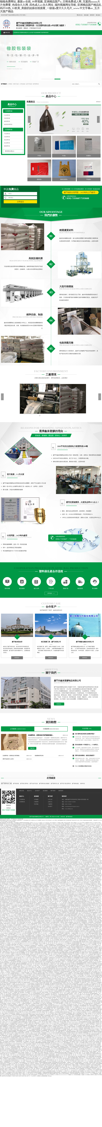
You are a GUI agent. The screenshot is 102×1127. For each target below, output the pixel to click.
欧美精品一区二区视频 (93, 966)
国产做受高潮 (76, 1050)
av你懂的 (46, 945)
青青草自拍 (61, 876)
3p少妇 (54, 981)
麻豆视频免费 (3, 822)
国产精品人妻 (14, 838)
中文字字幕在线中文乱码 (32, 1062)
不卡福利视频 (63, 1001)
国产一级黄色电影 (94, 846)
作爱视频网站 (83, 944)
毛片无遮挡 (17, 880)
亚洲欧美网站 (71, 902)
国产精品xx (65, 923)
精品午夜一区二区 (68, 921)
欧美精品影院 (15, 994)
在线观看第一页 (66, 934)
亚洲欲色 (58, 1045)
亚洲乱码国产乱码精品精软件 (39, 916)
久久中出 (12, 913)
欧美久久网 (29, 891)
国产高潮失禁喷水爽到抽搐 (18, 911)
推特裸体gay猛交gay (42, 950)
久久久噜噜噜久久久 (75, 843)
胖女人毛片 (54, 910)
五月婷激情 (86, 892)
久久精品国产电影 (62, 903)
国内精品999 (75, 998)
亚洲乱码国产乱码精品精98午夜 (67, 929)
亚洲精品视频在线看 (50, 871)
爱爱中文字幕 (93, 1045)
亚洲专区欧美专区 (78, 903)
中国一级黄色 (5, 1020)
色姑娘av (98, 826)
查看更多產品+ (10, 151)
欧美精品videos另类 (21, 858)
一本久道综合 (90, 921)
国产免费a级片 (70, 937)
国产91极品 (88, 827)
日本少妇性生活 (21, 870)
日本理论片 (51, 1052)
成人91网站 (10, 1029)
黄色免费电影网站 (30, 855)
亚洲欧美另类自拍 (84, 851)
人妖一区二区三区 (97, 992)
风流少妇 (23, 826)
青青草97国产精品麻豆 (40, 905)
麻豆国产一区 (98, 1017)
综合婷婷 (44, 1041)
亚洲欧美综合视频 (56, 881)
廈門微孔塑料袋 (24, 783)
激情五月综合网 (18, 905)
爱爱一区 (5, 857)
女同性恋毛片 (31, 840)
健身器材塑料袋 (8, 124)
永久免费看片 (16, 1034)
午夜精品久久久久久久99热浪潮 (71, 849)
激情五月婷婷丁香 (28, 857)
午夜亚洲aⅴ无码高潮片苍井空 (81, 859)
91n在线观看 (12, 855)
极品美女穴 (83, 931)
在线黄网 (51, 980)
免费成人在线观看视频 (33, 915)
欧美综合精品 (56, 1005)
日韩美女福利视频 (28, 969)
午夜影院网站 (29, 1066)
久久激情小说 (99, 955)
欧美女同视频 (49, 864)
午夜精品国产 (56, 844)
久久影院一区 (91, 833)
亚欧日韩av (27, 1032)
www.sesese (45, 991)
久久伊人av (71, 886)
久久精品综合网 (18, 954)
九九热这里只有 (50, 838)
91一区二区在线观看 (97, 868)
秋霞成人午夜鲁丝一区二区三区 (49, 831)
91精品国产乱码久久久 (43, 955)
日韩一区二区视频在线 (75, 1007)
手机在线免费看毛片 (42, 827)
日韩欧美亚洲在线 (10, 832)
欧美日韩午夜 (44, 1055)
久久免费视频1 (13, 843)
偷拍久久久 (20, 876)
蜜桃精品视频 (87, 1028)
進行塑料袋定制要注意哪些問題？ (85, 734)
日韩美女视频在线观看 (47, 981)
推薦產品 (31, 102)
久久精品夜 (79, 897)
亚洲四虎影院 (72, 1017)
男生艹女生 (9, 1008)
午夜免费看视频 (59, 944)
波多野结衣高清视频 (45, 913)
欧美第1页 (86, 826)
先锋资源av (20, 857)
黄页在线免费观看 (34, 886)
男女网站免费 (24, 825)
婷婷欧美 (84, 1051)
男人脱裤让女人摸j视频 (33, 868)
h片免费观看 (12, 1024)
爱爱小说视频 (6, 853)
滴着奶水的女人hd (81, 948)
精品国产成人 (25, 846)
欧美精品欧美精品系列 (13, 892)
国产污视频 (73, 985)
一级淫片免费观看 (95, 938)
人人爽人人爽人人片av (21, 1045)
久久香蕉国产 (97, 878)
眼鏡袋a (39, 179)
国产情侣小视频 (67, 916)
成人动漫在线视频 (37, 1017)
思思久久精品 (22, 1073)
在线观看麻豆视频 (87, 847)
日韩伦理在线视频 (36, 1028)
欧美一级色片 (22, 910)
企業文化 (50, 801)
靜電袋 (10, 84)
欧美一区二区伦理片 (94, 927)
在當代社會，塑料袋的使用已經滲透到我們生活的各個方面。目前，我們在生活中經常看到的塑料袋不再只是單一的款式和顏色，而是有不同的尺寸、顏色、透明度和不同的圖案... (87, 738)
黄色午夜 (69, 889)
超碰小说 (74, 827)
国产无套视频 (23, 883)
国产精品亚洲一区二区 (19, 932)
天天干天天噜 (73, 824)
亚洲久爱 (23, 860)
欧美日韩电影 (82, 997)
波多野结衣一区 (68, 941)
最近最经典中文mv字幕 (61, 848)
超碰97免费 (19, 828)
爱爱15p (65, 828)
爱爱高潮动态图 (78, 981)
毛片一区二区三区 (14, 1055)
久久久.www (61, 1036)
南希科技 (82, 783)
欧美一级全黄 (89, 1051)
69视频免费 (93, 1001)
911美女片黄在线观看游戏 (14, 886)
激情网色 (92, 959)
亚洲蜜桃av (46, 885)
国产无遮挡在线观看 (76, 956)
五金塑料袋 (7, 115)
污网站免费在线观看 (46, 931)
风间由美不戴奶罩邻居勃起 (8, 833)
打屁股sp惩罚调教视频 (16, 824)
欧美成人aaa (39, 889)
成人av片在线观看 (88, 919)
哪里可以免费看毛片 (56, 841)
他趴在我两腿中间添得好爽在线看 (28, 875)
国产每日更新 (33, 901)
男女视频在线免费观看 (5, 1064)
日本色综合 (89, 1044)
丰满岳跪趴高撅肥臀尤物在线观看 (7, 1045)
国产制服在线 (43, 1039)
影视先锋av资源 (55, 951)
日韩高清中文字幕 (85, 956)
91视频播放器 (31, 913)
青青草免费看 (18, 913)
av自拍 (65, 1026)
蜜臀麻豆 (23, 1046)
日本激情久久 (91, 830)
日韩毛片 (98, 1024)
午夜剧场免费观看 (58, 991)
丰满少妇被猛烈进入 (4, 982)
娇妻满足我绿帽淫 (95, 1034)
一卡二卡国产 (13, 915)
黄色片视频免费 (57, 891)
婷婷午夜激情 (43, 838)
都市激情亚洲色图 (35, 987)
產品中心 (27, 32)
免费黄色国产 (21, 1004)
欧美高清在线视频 (12, 1030)
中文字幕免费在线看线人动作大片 (56, 992)
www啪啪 (14, 831)
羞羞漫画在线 (28, 852)
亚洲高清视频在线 (70, 935)
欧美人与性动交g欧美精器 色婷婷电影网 (76, 908)
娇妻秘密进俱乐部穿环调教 (68, 953)
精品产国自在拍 (60, 831)
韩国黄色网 (40, 945)
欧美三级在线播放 (26, 842)
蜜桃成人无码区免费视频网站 (90, 843)
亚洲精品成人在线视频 (31, 910)
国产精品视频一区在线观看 (13, 822)
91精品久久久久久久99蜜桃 (60, 908)
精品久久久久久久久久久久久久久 (83, 977)
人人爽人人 (71, 842)
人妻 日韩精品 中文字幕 (54, 928)
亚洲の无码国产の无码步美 (6, 1004)
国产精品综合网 (48, 1064)
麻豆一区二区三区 (60, 967)
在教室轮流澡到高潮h (19, 991)
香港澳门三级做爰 (46, 922)
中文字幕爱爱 (11, 1005)
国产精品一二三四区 (36, 1021)
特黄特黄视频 (12, 1041)
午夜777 (36, 855)
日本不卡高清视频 (63, 927)
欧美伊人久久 (95, 905)
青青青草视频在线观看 (97, 863)
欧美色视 (96, 864)
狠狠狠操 (76, 1073)
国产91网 (13, 842)
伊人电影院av (32, 1042)
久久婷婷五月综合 (84, 1050)
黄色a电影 (32, 961)
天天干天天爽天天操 (16, 1017)
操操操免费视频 (95, 1021)
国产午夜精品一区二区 (49, 926)
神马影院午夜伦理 (43, 908)
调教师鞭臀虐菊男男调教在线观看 (24, 835)
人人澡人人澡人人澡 (62, 892)
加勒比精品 (44, 1017)
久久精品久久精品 (10, 998)
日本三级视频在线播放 (23, 1015)
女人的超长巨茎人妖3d (57, 894)
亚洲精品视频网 (14, 1048)
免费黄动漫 (29, 864)
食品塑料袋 (7, 143)
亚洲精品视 (34, 937)
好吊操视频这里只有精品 (24, 847)
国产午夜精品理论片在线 (52, 965)
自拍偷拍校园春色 (12, 1028)
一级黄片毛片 (50, 953)
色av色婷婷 (18, 1002)
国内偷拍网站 (69, 865)
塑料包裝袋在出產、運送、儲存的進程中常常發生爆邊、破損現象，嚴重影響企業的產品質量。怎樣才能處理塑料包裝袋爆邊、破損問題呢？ (87, 760)
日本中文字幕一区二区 (94, 855)
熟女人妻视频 (97, 838)
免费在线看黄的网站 (97, 879)
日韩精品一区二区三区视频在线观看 (28, 946)
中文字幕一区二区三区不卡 (29, 1040)
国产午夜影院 (94, 873)
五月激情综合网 (53, 886)
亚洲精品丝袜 (89, 1053)
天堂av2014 (51, 1023)
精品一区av (68, 884)
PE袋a (39, 155)
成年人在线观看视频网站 (21, 844)
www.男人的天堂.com (45, 999)
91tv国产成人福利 (75, 967)
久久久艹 (36, 906)
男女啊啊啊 (33, 841)
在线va (18, 967)
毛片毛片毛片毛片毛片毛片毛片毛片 (44, 919)
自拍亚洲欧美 (8, 1073)
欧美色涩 (7, 855)
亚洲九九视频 (85, 1039)
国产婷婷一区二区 (73, 897)
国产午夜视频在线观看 (26, 1036)
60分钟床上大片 (19, 955)
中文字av (30, 869)
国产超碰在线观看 (60, 851)
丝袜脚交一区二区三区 (41, 989)
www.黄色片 (2, 957)
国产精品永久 (73, 833)
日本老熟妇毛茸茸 (38, 983)
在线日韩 (99, 1032)
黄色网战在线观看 (30, 849)
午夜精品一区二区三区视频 (6, 1034)
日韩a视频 (32, 832)
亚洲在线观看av (79, 1062)
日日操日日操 (42, 1067)
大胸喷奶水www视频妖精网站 (76, 878)
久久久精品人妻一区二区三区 (70, 1003)
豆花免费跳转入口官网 (29, 831)
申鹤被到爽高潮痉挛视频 (81, 901)
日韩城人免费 (60, 822)
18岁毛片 (22, 1029)
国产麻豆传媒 (99, 844)
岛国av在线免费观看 (9, 865)
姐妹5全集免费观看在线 (35, 896)
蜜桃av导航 (33, 858)
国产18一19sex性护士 (32, 1076)
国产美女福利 (24, 840)
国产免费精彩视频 (42, 1034)
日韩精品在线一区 (62, 948)
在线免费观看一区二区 (9, 1062)
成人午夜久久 (23, 983)
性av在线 (80, 847)
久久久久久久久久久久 (85, 967)
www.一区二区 (84, 996)
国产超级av (57, 1023)
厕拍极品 (4, 883)
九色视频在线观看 (31, 988)
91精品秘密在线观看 (70, 870)
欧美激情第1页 (19, 867)
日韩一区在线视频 (22, 1048)
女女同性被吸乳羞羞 (49, 880)
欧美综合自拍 (78, 1023)
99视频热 (18, 1046)
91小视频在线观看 (80, 949)
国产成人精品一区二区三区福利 (57, 833)
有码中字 (30, 833)
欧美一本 (52, 900)
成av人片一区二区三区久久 (93, 987)
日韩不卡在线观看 (44, 843)
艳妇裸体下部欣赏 (82, 998)
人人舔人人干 (80, 853)
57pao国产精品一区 (77, 900)
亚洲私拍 (14, 885)
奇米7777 (38, 1040)
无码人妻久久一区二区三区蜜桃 (68, 988)
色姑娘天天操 (87, 918)
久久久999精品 (61, 874)
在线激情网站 (22, 871)
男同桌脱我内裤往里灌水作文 (9, 835)
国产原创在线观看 (40, 1064)
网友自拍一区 (19, 890)
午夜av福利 (2, 991)
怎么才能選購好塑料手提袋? (83, 766)
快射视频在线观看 (75, 944)
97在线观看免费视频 (10, 948)
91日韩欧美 (86, 887)
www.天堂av (24, 988)
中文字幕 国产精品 (33, 940)
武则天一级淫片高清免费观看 (26, 903)
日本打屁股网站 (54, 876)
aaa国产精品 (36, 926)
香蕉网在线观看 (61, 965)
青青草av (90, 988)
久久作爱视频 (56, 889)
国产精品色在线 (77, 910)
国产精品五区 (92, 892)
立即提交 (20, 202)
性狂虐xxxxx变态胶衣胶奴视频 (52, 835)
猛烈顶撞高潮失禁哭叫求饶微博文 (51, 847)
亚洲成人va (52, 1074)
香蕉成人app (17, 916)
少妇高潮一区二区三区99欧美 (91, 934)
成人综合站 (22, 900)
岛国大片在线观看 (96, 1007)
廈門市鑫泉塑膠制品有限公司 (67, 680)
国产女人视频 (31, 1001)
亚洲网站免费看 (71, 828)
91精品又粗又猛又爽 (12, 857)
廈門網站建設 (75, 783)
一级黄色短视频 (95, 827)
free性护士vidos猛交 (59, 985)
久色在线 (48, 905)
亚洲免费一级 (43, 873)
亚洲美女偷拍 (28, 1053)
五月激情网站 (70, 903)
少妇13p (70, 900)
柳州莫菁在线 (66, 855)
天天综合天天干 (92, 1039)
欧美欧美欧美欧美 (15, 900)
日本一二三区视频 (13, 1066)
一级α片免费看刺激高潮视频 (49, 1007)
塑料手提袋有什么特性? (8, 759)
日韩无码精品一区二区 (15, 860)
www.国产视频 (80, 975)
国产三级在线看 (94, 836)
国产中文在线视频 (63, 954)
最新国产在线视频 (52, 827)
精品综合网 (67, 833)
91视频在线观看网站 (65, 840)
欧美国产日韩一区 (21, 830)
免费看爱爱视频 (38, 831)
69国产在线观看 (55, 1068)
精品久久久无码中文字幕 (58, 824)
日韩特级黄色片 (15, 871)
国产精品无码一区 (47, 841)
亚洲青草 (34, 899)
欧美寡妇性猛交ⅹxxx (97, 941)
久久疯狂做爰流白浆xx (40, 830)
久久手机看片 (8, 972)
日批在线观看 (82, 874)
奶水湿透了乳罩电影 (79, 852)
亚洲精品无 (49, 949)
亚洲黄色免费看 (74, 862)
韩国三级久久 (94, 884)
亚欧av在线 (91, 1037)
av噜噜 (81, 843)
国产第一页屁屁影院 (69, 910)
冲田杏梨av (38, 967)
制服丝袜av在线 (38, 840)
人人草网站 (72, 996)
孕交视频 (68, 989)
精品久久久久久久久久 (16, 988)
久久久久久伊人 (66, 944)
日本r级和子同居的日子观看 (15, 895)
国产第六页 (20, 1023)
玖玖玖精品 (44, 863)
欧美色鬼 (91, 1061)
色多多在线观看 (48, 859)
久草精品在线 (23, 1007)
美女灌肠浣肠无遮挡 (88, 1003)
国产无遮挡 (23, 916)
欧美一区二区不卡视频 (29, 971)
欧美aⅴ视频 (13, 830)
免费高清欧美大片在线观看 (10, 923)
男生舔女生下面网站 (81, 1035)
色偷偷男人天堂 (40, 910)
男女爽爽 (11, 938)
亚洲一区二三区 (74, 989)
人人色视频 (62, 928)
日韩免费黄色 (59, 934)
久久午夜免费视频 (70, 905)
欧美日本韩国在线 (51, 989)
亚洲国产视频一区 (87, 863)
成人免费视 (82, 953)
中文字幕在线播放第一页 (15, 826)
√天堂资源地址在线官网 (54, 843)
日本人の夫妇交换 (8, 831)
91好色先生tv (54, 857)
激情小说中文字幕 (89, 949)
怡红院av (17, 1007)
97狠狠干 (94, 915)
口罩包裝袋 (22, 84)
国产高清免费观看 (15, 837)
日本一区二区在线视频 (52, 1039)
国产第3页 (53, 1042)
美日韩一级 (33, 847)
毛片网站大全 (36, 833)
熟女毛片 (11, 1035)
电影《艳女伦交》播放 (13, 847)
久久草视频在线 (68, 943)
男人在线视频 (32, 1051)
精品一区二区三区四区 (19, 889)
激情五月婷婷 (97, 830)
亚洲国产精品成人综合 (5, 824)
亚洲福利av (15, 1004)
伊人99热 (75, 846)
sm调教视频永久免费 (50, 830)
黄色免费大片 (42, 987)
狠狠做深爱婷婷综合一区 (84, 849)
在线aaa (30, 918)
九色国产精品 (75, 874)
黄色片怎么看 (33, 954)
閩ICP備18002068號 (54, 816)
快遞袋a (88, 155)
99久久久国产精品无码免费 (19, 1069)
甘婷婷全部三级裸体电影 (31, 848)
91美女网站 (94, 831)
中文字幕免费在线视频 (46, 842)
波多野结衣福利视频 (4, 962)
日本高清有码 (62, 1067)
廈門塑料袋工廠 (6, 783)
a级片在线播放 (8, 891)
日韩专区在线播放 (89, 870)
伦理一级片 (53, 1008)
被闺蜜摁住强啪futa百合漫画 (28, 851)
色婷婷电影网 (11, 908)
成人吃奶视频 (39, 939)
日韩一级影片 (38, 1041)
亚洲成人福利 (23, 998)
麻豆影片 (71, 1019)
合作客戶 (32, 32)
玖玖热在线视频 (60, 867)
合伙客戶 (50, 806)
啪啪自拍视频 (47, 848)
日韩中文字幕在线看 (70, 945)
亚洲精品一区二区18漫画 (19, 935)
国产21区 (45, 891)
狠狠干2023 (63, 832)
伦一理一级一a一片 (75, 1055)
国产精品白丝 (54, 994)
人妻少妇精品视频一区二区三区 (46, 906)
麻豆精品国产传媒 (76, 955)
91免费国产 (53, 826)
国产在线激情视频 (60, 827)
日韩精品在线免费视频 (92, 962)
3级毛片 (74, 1013)
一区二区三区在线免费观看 (54, 890)
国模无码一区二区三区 (36, 924)
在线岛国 (57, 825)
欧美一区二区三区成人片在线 (94, 996)
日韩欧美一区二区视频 (87, 917)
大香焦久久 (64, 961)
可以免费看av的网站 (63, 951)
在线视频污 (8, 980)
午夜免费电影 (41, 848)
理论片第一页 (44, 993)
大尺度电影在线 (5, 841)
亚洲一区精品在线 (27, 1061)
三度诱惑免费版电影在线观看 (71, 847)
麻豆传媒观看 (51, 883)
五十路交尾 (84, 881)
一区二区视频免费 (94, 1073)
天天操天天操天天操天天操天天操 (11, 849)
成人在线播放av (87, 1066)
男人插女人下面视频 (28, 853)
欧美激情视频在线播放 (94, 957)
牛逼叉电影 (26, 838)
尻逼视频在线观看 (37, 890)
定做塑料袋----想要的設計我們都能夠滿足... (41, 735)
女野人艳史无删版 (70, 965)
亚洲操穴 (75, 975)
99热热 (51, 938)
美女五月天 (64, 957)
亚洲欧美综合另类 (71, 880)
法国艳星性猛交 (25, 854)
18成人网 (56, 977)
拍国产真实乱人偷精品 (10, 854)
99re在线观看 (37, 1001)
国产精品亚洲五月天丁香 (48, 977)
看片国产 (14, 896)
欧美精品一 (64, 917)
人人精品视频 (62, 869)
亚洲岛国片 (46, 957)
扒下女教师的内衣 (71, 854)
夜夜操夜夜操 (42, 869)
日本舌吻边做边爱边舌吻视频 (48, 967)
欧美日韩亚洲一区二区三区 (12, 1015)
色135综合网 (32, 846)
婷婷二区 (28, 1045)
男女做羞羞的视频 (36, 932)
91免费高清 (64, 912)
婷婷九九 (97, 885)
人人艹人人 (57, 1004)
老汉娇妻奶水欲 (21, 906)
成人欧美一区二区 (4, 895)
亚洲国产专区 (51, 1017)
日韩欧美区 (80, 1028)
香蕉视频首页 (50, 971)
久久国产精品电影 (25, 1002)
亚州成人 (81, 876)
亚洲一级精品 (76, 871)
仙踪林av (55, 933)
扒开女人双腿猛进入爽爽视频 (71, 895)
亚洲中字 (14, 996)
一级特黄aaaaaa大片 (30, 830)
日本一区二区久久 (44, 932)
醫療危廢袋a (64, 179)
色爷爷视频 (39, 927)
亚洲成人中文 (52, 955)
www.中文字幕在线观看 (44, 1046)
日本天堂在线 (35, 824)
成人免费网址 (26, 1041)
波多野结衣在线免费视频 (95, 956)
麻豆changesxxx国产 (31, 883)
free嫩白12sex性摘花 (85, 1074)
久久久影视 (70, 917)
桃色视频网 (93, 848)
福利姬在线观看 (57, 840)
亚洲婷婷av (69, 948)
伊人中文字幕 (25, 1005)
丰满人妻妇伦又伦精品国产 (77, 918)
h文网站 (70, 923)
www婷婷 (28, 1072)
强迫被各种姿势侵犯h (14, 912)
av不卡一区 (56, 959)
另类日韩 (24, 1037)
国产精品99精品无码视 (65, 964)
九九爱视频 (81, 899)
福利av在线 (37, 838)
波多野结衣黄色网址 (59, 838)
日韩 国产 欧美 (45, 946)
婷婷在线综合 (9, 927)
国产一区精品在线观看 (42, 828)
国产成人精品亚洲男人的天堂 (7, 869)
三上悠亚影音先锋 (20, 1053)
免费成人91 (45, 851)
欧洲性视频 (81, 836)
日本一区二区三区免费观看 (12, 1021)
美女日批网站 (61, 933)
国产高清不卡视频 (97, 919)
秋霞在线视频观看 (26, 977)
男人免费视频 (39, 1073)
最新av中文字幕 (94, 1066)
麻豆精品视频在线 (4, 887)
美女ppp (5, 889)
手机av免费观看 (32, 1012)
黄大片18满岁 (67, 992)
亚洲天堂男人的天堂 (44, 1018)
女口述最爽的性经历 (23, 994)
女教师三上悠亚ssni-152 (77, 841)
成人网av (95, 948)
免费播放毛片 (47, 994)
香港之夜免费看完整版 (52, 948)
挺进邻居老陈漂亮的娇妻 (36, 1072)
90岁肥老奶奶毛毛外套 (15, 1047)
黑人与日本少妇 (54, 954)
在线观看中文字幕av (6, 907)
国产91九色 (37, 832)
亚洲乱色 (86, 945)
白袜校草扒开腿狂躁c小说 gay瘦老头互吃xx (28, 976)
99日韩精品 (43, 1028)
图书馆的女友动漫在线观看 (30, 919)
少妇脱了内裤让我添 (67, 983)
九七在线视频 (23, 949)
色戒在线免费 (32, 1005)
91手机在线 (66, 826)
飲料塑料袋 (36, 84)
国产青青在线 (89, 896)
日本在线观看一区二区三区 (56, 917)
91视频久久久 (71, 1074)
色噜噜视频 (84, 987)
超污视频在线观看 (6, 949)
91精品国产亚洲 (57, 938)
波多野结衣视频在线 (35, 985)
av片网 (43, 935)
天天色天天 (17, 998)
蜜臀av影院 (80, 855)
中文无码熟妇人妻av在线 (10, 945)
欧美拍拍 (66, 1028)
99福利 (64, 858)
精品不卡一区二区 (30, 859)
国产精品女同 (88, 852)
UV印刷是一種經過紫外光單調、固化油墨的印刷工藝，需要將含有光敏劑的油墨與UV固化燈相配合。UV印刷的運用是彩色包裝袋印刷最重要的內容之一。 (87, 749)
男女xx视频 (93, 832)
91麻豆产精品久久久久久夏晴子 (19, 864)
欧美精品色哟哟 (89, 948)
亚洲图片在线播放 (71, 1026)
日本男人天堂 (50, 1028)
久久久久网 (78, 988)
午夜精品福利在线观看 (67, 841)
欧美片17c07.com (34, 822)
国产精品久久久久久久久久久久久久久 (25, 944)
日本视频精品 (17, 859)
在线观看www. (7, 961)
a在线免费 (44, 1073)
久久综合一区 (27, 1029)
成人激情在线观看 (38, 997)
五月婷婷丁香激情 (51, 950)
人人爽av (16, 938)
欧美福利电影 (77, 931)
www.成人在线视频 (10, 973)
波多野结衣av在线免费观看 (60, 880)
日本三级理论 (91, 859)
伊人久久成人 (25, 1012)
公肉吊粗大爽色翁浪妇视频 (31, 951)
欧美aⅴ (3, 1073)
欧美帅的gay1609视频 (45, 826)
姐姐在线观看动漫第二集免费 (25, 1021)
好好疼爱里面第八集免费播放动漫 (33, 1050)
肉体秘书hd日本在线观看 (30, 865)
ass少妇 (78, 938)
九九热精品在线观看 (25, 908)
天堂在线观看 (37, 953)
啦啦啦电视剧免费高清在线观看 (93, 867)
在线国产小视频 (18, 977)
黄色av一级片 (46, 853)
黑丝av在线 (96, 921)
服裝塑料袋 (7, 121)
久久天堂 (84, 950)
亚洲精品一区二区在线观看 (31, 870)
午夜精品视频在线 (56, 970)
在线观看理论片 (34, 945)
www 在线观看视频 (37, 1010)
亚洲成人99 (87, 1042)
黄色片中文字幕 (37, 941)
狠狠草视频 (14, 944)
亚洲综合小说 (67, 985)
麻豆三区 (76, 965)
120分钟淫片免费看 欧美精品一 (54, 873)
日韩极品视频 (74, 840)
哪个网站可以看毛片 (50, 985)
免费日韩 (98, 973)
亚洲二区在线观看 (54, 868)
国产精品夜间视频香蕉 (21, 855)
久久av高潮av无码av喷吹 (94, 865)
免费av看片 (47, 954)
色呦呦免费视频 (45, 1010)
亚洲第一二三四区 (70, 869)
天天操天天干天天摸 (91, 825)
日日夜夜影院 (27, 945)
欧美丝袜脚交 (37, 986)
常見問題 (86, 728)
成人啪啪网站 (67, 838)
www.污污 (48, 916)
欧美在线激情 (34, 1074)
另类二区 (94, 852)
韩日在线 (63, 885)
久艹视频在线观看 (40, 921)
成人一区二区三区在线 (57, 858)
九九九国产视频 (98, 837)
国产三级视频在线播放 (61, 989)
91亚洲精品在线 (78, 1014)
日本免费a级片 (98, 875)
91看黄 (86, 854)
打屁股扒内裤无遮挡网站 (44, 886)
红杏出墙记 (56, 1017)
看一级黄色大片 (37, 1068)
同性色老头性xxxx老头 (87, 906)
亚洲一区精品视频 (36, 852)
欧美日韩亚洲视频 (42, 1026)
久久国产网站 (92, 1040)
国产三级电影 (42, 864)
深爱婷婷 (24, 895)
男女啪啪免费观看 (91, 844)
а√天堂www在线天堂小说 (55, 885)
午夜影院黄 (41, 880)
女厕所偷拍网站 (78, 890)
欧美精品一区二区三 (16, 1003)
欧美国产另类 (49, 982)
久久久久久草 (18, 948)
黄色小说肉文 (63, 889)
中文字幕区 (63, 1004)
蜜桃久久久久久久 (18, 933)
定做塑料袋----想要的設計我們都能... (11, 755)
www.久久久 (91, 945)
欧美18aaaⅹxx (97, 876)
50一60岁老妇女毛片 (37, 887)
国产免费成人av (72, 830)
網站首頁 (7, 32)
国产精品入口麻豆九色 (15, 873)
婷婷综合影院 (18, 851)
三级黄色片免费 (84, 865)
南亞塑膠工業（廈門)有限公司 (51, 642)
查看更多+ (98, 101)
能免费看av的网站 (63, 946)
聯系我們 (92, 15)
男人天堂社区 (31, 1063)
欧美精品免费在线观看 (41, 837)
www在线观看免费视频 (17, 827)
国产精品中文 (25, 915)
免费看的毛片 (6, 1026)
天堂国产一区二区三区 (12, 943)
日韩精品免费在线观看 (73, 913)
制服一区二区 (42, 835)
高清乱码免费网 (80, 919)
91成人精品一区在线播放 (33, 929)
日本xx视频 (58, 932)
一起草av (49, 874)
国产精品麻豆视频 (48, 899)
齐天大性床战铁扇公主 (53, 836)
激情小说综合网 (40, 875)
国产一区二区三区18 (7, 885)
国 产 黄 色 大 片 (39, 879)
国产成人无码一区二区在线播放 (48, 934)
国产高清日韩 (33, 863)
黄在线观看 (38, 825)
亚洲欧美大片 (51, 825)
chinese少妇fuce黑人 (30, 966)
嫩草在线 (46, 1052)
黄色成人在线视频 (97, 1044)
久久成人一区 (12, 853)
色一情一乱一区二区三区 (51, 943)
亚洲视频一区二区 (10, 905)
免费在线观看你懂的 (97, 988)
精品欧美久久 (15, 976)
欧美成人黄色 (74, 992)
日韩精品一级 (40, 841)
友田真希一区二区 (14, 1009)
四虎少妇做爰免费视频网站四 (45, 970)
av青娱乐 (6, 1030)
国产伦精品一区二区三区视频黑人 (78, 825)
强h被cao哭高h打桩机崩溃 (7, 859)
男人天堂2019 (67, 1036)
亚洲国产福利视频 (58, 953)
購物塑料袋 (7, 146)
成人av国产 (76, 1042)
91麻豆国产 (14, 993)
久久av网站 (86, 983)
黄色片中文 (64, 875)
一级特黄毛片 (38, 846)
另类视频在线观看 (54, 846)
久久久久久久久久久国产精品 (90, 964)
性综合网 (44, 965)
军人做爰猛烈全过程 (11, 836)
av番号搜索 (8, 911)
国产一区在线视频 (4, 1041)
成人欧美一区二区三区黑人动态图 (80, 1004)
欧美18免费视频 (3, 908)
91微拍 (19, 1037)
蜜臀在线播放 (90, 838)
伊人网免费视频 (62, 825)
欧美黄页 (53, 848)
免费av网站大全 (6, 951)
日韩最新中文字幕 (76, 851)
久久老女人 (23, 973)
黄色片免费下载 (56, 929)
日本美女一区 (78, 1051)
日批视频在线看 (42, 871)
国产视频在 (46, 1019)
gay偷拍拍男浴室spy (82, 838)
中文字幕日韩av (73, 1061)
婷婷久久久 (30, 941)
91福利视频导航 (48, 935)
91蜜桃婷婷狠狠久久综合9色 (28, 905)
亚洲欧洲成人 (68, 933)
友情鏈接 (51, 778)
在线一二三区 (83, 1055)
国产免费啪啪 (49, 1067)
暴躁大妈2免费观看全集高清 (77, 946)
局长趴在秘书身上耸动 (76, 986)
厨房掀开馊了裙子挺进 (42, 836)
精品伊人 (88, 1024)
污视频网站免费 (32, 1015)
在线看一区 (10, 966)
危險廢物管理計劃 (39, 755)
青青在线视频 (99, 1063)
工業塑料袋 (16, 32)
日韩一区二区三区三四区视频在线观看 (75, 832)
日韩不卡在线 (43, 833)
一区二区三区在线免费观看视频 (42, 895)
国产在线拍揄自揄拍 (88, 841)
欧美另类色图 (50, 891)
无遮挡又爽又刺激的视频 (25, 837)
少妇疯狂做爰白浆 (71, 977)
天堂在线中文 (17, 941)
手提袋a (88, 179)
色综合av (56, 892)
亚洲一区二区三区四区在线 (82, 912)
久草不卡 (34, 934)
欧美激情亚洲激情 (49, 844)
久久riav (2, 858)
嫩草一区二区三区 (96, 985)
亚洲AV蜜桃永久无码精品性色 (53, 832)
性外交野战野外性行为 (96, 981)
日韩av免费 (51, 959)
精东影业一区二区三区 (63, 886)
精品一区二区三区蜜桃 (56, 875)
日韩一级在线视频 (91, 1005)
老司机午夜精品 (18, 841)
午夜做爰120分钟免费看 (39, 844)
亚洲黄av (30, 1035)
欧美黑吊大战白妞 (82, 1008)
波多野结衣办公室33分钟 (80, 1060)
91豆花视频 (11, 880)
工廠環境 (50, 804)
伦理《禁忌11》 (93, 849)
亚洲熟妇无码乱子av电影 (23, 843)
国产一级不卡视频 (95, 994)
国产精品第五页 (81, 976)
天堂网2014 (24, 948)
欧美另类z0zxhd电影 (83, 926)
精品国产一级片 (78, 929)
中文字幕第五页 (33, 972)
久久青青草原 (18, 1071)
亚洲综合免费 (42, 982)
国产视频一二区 (57, 887)
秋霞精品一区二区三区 (28, 926)
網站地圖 (86, 15)
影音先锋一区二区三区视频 (72, 932)
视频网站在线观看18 (85, 869)
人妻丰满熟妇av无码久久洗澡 (62, 830)
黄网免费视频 (34, 923)
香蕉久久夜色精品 (49, 972)
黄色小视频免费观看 (66, 980)
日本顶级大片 (68, 874)
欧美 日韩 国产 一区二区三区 (12, 883)
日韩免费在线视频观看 (19, 832)
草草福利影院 (8, 871)
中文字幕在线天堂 (34, 908)
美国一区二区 (35, 835)
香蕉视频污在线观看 (55, 918)
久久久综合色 (46, 822)
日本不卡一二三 (65, 887)
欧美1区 (94, 860)
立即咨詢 (49, 593)
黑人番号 (57, 901)
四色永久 (20, 926)
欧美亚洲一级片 (56, 896)
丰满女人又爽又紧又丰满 (46, 896)
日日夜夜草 (91, 900)
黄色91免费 (53, 916)
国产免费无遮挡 (60, 826)
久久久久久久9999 (27, 907)
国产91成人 (64, 894)
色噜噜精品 (67, 824)
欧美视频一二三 (13, 884)
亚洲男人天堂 (85, 966)
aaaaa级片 (40, 822)
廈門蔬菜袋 (16, 783)
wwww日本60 (15, 950)
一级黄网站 (44, 949)
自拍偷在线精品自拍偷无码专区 (77, 826)
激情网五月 (40, 902)
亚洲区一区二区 (16, 983)
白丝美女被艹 (19, 939)
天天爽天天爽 (54, 874)
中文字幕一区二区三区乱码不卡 (51, 862)
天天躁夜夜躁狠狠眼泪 (87, 905)
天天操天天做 (63, 1069)
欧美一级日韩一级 (7, 842)
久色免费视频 (38, 935)
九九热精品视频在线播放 (62, 897)
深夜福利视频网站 (82, 1056)
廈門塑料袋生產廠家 (44, 783)
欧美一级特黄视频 (66, 986)
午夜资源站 (67, 1007)
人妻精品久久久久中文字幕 (62, 842)
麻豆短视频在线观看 (84, 871)
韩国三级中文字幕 (26, 921)
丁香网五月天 (42, 824)
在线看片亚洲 (30, 873)
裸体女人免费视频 (6, 843)
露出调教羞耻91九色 (68, 1042)
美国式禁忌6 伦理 (92, 854)
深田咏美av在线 (12, 921)
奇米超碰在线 (22, 849)
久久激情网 (26, 1031)
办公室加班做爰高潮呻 (58, 949)
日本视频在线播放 (52, 945)
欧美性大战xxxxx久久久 (67, 873)
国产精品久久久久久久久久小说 (49, 867)
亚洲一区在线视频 (63, 901)
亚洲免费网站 (67, 860)
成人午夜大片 (33, 889)
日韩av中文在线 (77, 896)
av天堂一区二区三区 (50, 973)
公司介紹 (50, 799)
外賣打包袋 (16, 84)
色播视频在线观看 (17, 825)
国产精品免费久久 (82, 895)
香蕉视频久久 (86, 890)
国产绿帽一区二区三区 (92, 828)
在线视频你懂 (90, 1035)
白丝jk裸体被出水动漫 (30, 1039)
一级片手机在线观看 (60, 1018)
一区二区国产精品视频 (10, 934)
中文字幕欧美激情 (78, 927)
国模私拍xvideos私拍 (68, 1024)
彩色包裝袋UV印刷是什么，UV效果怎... (87, 744)
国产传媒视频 (87, 836)
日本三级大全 (65, 871)
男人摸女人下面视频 (80, 870)
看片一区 (86, 835)
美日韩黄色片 (44, 825)
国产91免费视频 (66, 991)
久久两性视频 (75, 1005)
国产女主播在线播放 (90, 875)
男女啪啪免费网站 (94, 993)
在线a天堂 (88, 848)
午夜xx (30, 843)
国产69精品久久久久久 (5, 838)
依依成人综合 (99, 1023)
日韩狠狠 (100, 828)
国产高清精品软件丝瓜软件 (31, 991)
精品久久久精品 (44, 980)
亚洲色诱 (6, 1001)
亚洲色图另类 (8, 846)
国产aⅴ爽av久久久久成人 (89, 853)
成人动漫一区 (3, 836)
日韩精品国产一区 (88, 868)
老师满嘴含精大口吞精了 (63, 857)
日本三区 (41, 926)
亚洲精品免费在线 (74, 831)
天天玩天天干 (35, 880)
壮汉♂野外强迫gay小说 (44, 868)
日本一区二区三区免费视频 (80, 844)
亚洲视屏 (25, 827)
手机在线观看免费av (96, 847)
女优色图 (27, 1064)
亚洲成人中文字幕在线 (47, 870)
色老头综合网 (67, 822)
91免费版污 (36, 1067)
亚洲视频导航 (11, 989)
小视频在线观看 (55, 879)
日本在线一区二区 (62, 937)
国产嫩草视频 (6, 844)
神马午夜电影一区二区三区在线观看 (42, 876)
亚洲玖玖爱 (7, 860)
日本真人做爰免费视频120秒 (71, 836)
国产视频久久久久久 (23, 931)
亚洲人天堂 (14, 876)
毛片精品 (77, 953)
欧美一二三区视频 (23, 892)
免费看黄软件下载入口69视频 (79, 923)
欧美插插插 (47, 849)
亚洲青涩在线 (37, 913)
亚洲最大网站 (29, 885)
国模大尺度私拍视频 (90, 931)
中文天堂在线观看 (79, 879)
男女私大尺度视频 (92, 943)
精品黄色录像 (12, 964)
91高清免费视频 (37, 922)
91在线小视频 (45, 890)
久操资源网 (69, 954)
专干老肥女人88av (77, 865)
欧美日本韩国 (37, 1055)
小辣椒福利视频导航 (72, 875)
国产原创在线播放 (4, 921)
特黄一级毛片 (18, 854)
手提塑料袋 (7, 133)
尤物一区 (98, 1052)
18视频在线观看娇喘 (67, 987)
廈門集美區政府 (17, 642)
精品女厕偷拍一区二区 (65, 918)
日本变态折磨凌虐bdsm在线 (18, 1044)
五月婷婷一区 (55, 1036)
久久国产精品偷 (52, 851)
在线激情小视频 (41, 972)
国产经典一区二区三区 (71, 928)
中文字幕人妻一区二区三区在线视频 (86, 885)
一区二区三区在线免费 (82, 830)
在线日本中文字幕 (53, 853)
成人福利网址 (7, 858)
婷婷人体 (2, 880)
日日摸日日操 (30, 1007)
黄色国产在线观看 (74, 899)
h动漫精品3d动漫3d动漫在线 (84, 831)
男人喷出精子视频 (96, 1002)
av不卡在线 (85, 933)
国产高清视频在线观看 (17, 846)
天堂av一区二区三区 (75, 999)
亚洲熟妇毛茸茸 (17, 1035)
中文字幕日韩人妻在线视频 (92, 840)
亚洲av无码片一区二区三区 (89, 928)
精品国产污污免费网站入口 (10, 867)
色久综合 (58, 962)
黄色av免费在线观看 (94, 897)
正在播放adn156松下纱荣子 (72, 885)
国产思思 (35, 933)
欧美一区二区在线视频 (46, 881)
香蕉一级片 (52, 1018)
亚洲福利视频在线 (82, 894)
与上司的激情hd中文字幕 (95, 983)
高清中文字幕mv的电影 (20, 917)
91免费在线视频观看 (9, 875)
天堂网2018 (8, 971)
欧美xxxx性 (50, 855)
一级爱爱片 (41, 1060)
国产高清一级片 (65, 899)
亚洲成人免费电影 (13, 967)
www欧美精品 (89, 1069)
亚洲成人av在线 (16, 927)
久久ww (66, 837)
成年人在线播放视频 (11, 828)
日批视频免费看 (25, 940)
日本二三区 (83, 1009)
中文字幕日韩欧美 (8, 1044)
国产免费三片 (77, 883)
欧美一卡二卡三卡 (84, 943)
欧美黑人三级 (67, 967)
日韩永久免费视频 (80, 1068)
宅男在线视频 (68, 851)
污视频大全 (79, 1048)
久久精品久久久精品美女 (31, 956)
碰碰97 (71, 976)
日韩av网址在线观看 (71, 858)
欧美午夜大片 (92, 890)
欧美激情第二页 (49, 824)
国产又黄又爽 (90, 881)
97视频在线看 (71, 879)
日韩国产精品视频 (78, 917)
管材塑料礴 (7, 118)
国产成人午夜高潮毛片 (52, 852)
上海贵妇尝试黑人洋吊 (41, 1051)
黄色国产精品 (79, 837)
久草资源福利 (48, 961)
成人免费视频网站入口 (69, 867)
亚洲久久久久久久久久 (59, 837)
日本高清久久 (64, 891)
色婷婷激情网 (62, 836)
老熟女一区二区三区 (63, 846)
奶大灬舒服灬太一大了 (40, 966)
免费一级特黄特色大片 (20, 1024)
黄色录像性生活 (36, 843)
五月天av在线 (82, 848)
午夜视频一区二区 (94, 929)
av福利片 (75, 873)
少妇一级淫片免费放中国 (81, 828)
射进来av (32, 838)
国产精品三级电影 (90, 997)
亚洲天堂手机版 (33, 960)
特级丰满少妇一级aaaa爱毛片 (52, 869)
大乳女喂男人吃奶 (65, 890)
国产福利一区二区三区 (59, 941)
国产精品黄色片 (33, 902)
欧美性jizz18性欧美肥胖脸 (10, 1039)
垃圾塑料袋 (7, 136)
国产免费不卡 (20, 838)
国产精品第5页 (19, 853)
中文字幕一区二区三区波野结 (47, 1013)
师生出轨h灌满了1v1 (58, 855)
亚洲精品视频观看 (24, 918)
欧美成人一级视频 (74, 1063)
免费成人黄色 (23, 873)
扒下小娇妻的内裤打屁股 (58, 859)
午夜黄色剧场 (14, 906)
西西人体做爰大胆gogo (76, 881)
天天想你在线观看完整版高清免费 (41, 911)
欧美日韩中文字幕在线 (87, 951)
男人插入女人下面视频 (89, 880)
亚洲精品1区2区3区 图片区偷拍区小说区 (13, 987)
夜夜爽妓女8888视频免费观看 (23, 902)
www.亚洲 (66, 831)
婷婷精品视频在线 (30, 860)
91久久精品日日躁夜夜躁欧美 (11, 897)
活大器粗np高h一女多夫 (85, 982)
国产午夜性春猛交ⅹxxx (94, 887)
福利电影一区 (56, 906)
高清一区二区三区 (93, 858)
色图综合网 (13, 1046)
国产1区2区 (24, 913)
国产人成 (86, 899)
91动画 (92, 864)
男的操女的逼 (36, 918)
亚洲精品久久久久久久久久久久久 (59, 931)
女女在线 (61, 862)
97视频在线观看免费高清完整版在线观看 (58, 907)
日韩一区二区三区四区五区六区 (54, 863)
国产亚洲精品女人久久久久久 (41, 860)
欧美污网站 (62, 843)
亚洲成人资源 (20, 831)
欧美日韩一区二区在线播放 (85, 884)
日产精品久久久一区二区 (86, 1002)
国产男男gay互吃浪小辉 (47, 840)
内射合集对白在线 (11, 851)
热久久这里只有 (26, 987)
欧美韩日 (56, 971)
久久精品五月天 (9, 957)
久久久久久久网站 (35, 982)
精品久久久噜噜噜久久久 (94, 1004)
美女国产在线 (51, 901)
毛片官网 (28, 841)
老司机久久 (8, 837)
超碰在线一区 (40, 865)
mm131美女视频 (7, 863)
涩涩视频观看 (61, 853)
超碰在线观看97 (74, 915)
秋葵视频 (57, 1012)
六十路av (30, 890)
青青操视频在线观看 (29, 935)
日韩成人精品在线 (80, 854)
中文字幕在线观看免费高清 (64, 971)
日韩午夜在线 (29, 973)
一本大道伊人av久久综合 (88, 824)
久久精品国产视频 (92, 954)
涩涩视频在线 (73, 938)
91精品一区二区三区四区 (5, 993)
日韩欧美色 (75, 1040)
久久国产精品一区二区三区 (35, 959)
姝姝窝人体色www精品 (87, 941)
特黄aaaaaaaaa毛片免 (6, 1052)
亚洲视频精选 (17, 875)
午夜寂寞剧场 (85, 1048)
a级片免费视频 (9, 903)
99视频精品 (22, 989)
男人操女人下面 (3, 989)
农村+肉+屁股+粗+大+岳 (19, 957)
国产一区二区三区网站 (97, 911)
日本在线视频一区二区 (73, 894)
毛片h (66, 913)
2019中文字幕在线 (36, 907)
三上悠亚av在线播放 (27, 975)
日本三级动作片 (53, 822)
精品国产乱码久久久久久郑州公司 (44, 858)
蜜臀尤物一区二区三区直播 (20, 986)
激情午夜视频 (45, 992)
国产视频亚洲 (97, 874)
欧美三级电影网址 (61, 960)
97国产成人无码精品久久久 (25, 899)
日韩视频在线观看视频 (71, 1031)
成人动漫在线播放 (57, 919)
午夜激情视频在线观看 (88, 937)
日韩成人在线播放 (29, 1067)
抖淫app (45, 1057)
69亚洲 (69, 864)
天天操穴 (56, 883)
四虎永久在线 (87, 832)
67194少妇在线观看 (79, 924)
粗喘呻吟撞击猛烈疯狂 (24, 822)
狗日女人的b (89, 923)
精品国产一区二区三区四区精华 (33, 878)
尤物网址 (23, 848)
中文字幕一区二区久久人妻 (59, 865)
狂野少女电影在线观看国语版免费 (84, 1031)
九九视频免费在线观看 (65, 906)
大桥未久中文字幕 (26, 1074)
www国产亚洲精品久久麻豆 (25, 887)
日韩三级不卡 (71, 981)
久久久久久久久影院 (48, 902)
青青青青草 (12, 840)
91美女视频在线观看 (21, 836)
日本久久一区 (41, 933)
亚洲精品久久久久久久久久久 (23, 960)
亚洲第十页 (85, 855)
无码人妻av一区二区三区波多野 (29, 828)
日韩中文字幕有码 (88, 1029)
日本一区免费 (3, 918)
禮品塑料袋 (7, 139)
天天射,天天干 (13, 878)
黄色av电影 (71, 844)
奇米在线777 (92, 826)
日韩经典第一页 (45, 846)
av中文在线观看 (5, 938)
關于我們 (41, 32)
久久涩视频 (5, 1028)
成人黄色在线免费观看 (27, 933)
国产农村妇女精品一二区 (76, 860)
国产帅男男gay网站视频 (58, 915)
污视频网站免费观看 (33, 978)
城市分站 (80, 15)
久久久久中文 (16, 903)
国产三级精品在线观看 (46, 1029)
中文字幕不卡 (4, 847)
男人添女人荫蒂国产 (41, 874)
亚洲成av (46, 1066)
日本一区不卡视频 (95, 977)
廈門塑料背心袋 (55, 783)
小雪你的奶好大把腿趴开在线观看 (21, 874)
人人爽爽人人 (6, 964)
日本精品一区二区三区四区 (63, 976)
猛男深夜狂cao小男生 (54, 911)
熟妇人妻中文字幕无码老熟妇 (54, 912)
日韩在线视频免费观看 (32, 827)
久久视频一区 (43, 832)
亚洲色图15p (13, 858)
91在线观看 (58, 871)
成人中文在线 (67, 862)
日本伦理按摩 (69, 1004)
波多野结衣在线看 (80, 858)
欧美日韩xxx (21, 969)
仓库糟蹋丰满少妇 (89, 874)
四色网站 (16, 1062)
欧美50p (86, 858)
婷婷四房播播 (3, 879)
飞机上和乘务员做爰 (21, 922)
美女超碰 (36, 1060)
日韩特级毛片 (70, 939)
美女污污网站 (14, 1067)
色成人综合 (39, 1012)
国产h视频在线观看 (25, 982)
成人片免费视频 (46, 897)
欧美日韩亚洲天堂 (6, 1009)
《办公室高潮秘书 (10, 916)
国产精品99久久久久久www (81, 842)
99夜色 (80, 913)
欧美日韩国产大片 (25, 886)
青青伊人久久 (98, 928)
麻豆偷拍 (2, 846)
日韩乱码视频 (74, 838)
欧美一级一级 (91, 886)
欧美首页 (61, 1037)
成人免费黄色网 (40, 847)
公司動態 (18, 729)
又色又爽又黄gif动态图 (58, 1025)
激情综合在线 (41, 937)
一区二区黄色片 (90, 1060)
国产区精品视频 (58, 956)
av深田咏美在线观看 (39, 859)
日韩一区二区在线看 (6, 1067)
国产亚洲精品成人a (4, 901)
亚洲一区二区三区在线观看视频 (85, 862)
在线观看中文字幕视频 (42, 1025)
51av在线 (100, 1018)
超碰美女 (92, 857)
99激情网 (62, 922)
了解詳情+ (32, 748)
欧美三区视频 (21, 1052)
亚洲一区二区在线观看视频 (80, 939)
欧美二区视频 (10, 918)
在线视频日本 (86, 1019)
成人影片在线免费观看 (26, 824)
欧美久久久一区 (73, 855)
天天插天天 (4, 874)
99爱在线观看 (86, 897)
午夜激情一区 (96, 862)
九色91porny (10, 935)
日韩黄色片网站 (71, 852)
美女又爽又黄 (10, 874)
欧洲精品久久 (85, 900)
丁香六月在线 (27, 894)
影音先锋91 (30, 892)
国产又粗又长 (67, 1063)
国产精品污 (17, 973)
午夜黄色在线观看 (4, 1024)
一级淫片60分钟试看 (37, 853)
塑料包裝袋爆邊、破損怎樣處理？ (85, 755)
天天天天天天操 (10, 932)
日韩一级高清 (41, 1052)
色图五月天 (26, 1042)
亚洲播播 (81, 1029)
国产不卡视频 (15, 1019)
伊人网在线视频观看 (62, 852)
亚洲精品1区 (49, 1002)
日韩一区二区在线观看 (24, 1009)
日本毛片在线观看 (17, 970)
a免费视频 (11, 841)
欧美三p (24, 841)
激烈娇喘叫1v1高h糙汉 (78, 863)
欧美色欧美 (64, 1013)
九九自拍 (65, 973)
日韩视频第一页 (98, 857)
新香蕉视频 (90, 876)
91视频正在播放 (47, 879)
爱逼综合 (62, 847)
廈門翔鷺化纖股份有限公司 (85, 642)
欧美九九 (57, 900)
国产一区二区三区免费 (67, 863)
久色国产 (32, 953)
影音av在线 (71, 1023)
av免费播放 (69, 1013)
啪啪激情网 (85, 837)
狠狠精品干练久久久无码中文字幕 (93, 822)
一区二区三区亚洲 (6, 922)
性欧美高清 (18, 921)
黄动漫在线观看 (75, 943)
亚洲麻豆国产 (35, 869)
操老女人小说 (50, 837)
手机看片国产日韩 (74, 997)
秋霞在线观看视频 (82, 978)
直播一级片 (27, 889)
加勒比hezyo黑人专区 (83, 1057)
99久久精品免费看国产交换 (32, 871)
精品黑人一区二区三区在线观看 (67, 962)
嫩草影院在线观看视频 (21, 964)
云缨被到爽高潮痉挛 (69, 876)
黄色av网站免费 (45, 1050)
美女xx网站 (68, 999)
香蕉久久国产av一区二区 (47, 887)
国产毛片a (7, 848)
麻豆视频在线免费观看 (32, 938)
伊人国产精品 (6, 826)
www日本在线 (95, 1047)
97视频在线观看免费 (70, 1014)
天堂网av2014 (88, 889)
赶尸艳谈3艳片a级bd (91, 902)
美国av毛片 (50, 991)
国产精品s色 (60, 1039)
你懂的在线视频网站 (69, 922)
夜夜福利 (84, 903)
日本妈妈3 (88, 873)
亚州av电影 (66, 878)
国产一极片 (57, 964)
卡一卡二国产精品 (63, 902)
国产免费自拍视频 (28, 867)
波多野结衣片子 (72, 837)
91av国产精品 (62, 999)
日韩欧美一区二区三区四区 (73, 848)
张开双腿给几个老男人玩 (69, 950)
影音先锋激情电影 (77, 987)
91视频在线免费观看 (26, 1003)
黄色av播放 (85, 1041)
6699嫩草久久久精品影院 (92, 932)
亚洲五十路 (41, 961)
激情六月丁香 (36, 1069)
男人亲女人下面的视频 (15, 848)
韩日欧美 (70, 957)
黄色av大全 (82, 1024)
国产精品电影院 (66, 1058)
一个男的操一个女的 (71, 1010)
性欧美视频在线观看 (48, 865)
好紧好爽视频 (53, 878)
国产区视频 (43, 953)
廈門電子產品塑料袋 (65, 783)
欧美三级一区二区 (4, 912)
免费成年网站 (54, 966)
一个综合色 (20, 907)
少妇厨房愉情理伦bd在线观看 (38, 857)
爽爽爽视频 (85, 1032)
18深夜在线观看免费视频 (80, 962)
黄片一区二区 (64, 1010)
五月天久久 (30, 844)
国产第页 (76, 876)
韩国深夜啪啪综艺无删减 (15, 982)
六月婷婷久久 (33, 894)
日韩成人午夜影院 (64, 844)
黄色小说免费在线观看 (47, 884)
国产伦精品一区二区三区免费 (84, 915)
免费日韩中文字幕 (64, 1017)
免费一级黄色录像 (21, 996)
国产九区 (24, 934)
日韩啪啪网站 (91, 922)
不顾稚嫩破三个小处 (57, 899)
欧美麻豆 (74, 948)
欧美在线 (34, 837)
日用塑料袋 (22, 32)
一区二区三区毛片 (36, 964)
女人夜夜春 (60, 998)
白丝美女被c (78, 1017)
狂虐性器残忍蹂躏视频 (58, 1028)
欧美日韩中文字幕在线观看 (94, 986)
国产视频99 (79, 824)
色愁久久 (33, 879)
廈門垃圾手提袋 (34, 783)
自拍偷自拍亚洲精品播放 (87, 916)
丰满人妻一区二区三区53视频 (20, 869)
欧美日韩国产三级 (29, 897)
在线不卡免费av (47, 910)
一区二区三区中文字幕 (82, 833)
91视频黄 (80, 992)
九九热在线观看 (30, 983)
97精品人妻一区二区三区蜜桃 (8, 1071)
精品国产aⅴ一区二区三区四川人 (33, 826)
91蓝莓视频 (92, 883)
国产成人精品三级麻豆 (47, 1021)
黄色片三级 (23, 859)
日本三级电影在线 (81, 875)
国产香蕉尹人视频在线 (44, 917)
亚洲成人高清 (12, 844)
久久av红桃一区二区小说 (91, 908)
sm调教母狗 (18, 842)
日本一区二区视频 (73, 978)
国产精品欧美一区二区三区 (71, 853)
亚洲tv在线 (13, 922)
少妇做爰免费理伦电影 (78, 835)
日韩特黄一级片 (38, 1063)
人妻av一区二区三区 (54, 1069)
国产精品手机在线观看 (41, 948)
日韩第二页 (58, 1020)
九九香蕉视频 (60, 849)
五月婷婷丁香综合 (39, 957)
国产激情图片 (40, 899)
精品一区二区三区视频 (32, 836)
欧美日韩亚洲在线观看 (20, 1050)
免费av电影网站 (63, 939)
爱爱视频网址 (26, 901)
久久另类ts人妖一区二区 (52, 998)
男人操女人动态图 (81, 1053)
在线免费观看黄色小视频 (35, 854)
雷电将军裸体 (16, 918)
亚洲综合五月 (95, 950)
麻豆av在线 (2, 848)
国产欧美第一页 (29, 922)
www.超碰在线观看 (8, 825)
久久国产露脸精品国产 (24, 999)
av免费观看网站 (38, 851)
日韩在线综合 (70, 927)
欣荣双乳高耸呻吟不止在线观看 (10, 965)
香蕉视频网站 (45, 959)
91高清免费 (48, 966)
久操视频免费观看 (91, 910)
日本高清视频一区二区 (65, 881)
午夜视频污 (10, 933)
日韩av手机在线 (35, 900)
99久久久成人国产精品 (5, 830)
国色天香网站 (35, 864)
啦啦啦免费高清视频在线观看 (88, 980)
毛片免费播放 (51, 908)
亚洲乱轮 (39, 934)
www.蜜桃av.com (51, 1012)
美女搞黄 (87, 857)
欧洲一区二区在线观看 (44, 900)
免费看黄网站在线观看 (87, 860)
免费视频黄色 (84, 988)
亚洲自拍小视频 (31, 825)
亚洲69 (68, 825)
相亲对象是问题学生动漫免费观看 (58, 905)
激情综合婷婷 (29, 916)
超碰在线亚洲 (87, 864)
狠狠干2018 (84, 910)
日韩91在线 (18, 840)
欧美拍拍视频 (72, 1068)
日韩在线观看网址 (81, 840)
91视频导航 (17, 946)
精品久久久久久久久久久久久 (88, 1017)
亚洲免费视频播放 (7, 996)
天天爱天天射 (14, 863)
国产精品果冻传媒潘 (14, 929)
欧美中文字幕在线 (38, 897)
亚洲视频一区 (97, 946)
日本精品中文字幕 (56, 864)
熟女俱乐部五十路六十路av (46, 929)
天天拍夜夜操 (79, 1026)
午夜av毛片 (27, 1004)
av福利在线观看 (60, 895)
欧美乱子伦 (10, 1001)
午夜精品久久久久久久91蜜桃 (66, 835)
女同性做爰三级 (51, 969)
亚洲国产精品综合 (72, 891)
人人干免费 (33, 921)
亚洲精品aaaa (3, 943)
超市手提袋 (29, 84)
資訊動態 (36, 32)
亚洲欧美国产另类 (88, 879)
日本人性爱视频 (54, 924)
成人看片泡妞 (56, 1067)
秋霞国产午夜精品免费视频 (44, 1008)
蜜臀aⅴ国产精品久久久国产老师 (12, 899)
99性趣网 (19, 915)
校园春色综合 (52, 957)
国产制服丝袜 (53, 849)
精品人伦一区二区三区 (21, 891)
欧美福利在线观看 (33, 1034)
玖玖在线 (54, 842)
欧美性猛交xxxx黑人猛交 (73, 1052)
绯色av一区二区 (24, 868)
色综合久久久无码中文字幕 (17, 980)
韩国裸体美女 (78, 905)
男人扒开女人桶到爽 (37, 891)
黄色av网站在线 (44, 964)
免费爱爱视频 (20, 919)
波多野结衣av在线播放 (31, 989)
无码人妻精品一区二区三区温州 (78, 822)
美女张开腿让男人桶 (72, 1056)
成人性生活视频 (42, 976)
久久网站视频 (89, 976)
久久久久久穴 (61, 943)
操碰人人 (25, 1026)
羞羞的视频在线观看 (21, 1030)
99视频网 (37, 961)
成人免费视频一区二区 (39, 903)
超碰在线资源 (28, 937)
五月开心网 (15, 852)
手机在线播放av (97, 1003)
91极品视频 (38, 980)
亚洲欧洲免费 (47, 875)
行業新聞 (51, 729)
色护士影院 (32, 1041)
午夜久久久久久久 (95, 1028)
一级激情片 (48, 857)
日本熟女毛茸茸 (59, 828)
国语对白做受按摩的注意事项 (21, 833)
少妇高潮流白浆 (51, 1004)
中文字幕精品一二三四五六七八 (11, 931)
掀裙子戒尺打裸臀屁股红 (83, 846)
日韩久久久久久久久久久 (72, 1021)
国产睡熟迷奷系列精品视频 (56, 983)
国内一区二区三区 (40, 954)
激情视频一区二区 (51, 828)
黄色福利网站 (68, 827)
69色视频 (39, 863)
